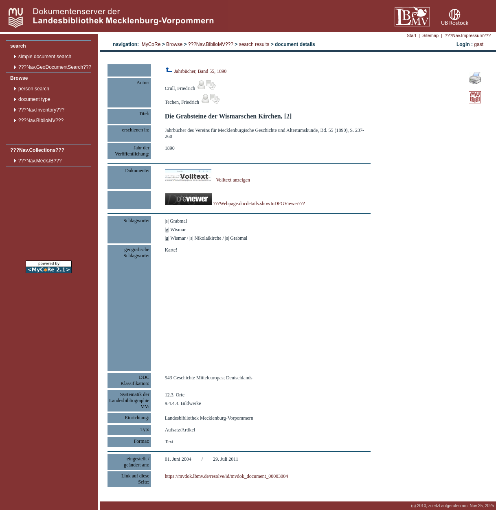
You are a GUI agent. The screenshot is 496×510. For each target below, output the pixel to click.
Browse (19, 78)
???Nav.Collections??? (37, 150)
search (18, 46)
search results (254, 44)
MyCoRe (151, 44)
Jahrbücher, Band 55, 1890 (196, 71)
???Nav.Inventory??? (41, 110)
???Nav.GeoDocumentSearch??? (54, 67)
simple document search (44, 56)
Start (411, 35)
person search (33, 89)
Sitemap (430, 35)
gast (478, 44)
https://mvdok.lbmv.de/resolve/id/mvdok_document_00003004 (226, 476)
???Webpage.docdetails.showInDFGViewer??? (235, 203)
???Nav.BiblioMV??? (41, 120)
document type (34, 99)
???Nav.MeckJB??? (40, 161)
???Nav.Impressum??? (468, 35)
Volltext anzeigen (207, 180)
